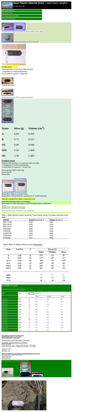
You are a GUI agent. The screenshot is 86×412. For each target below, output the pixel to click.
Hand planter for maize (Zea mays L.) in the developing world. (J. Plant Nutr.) (26, 203)
